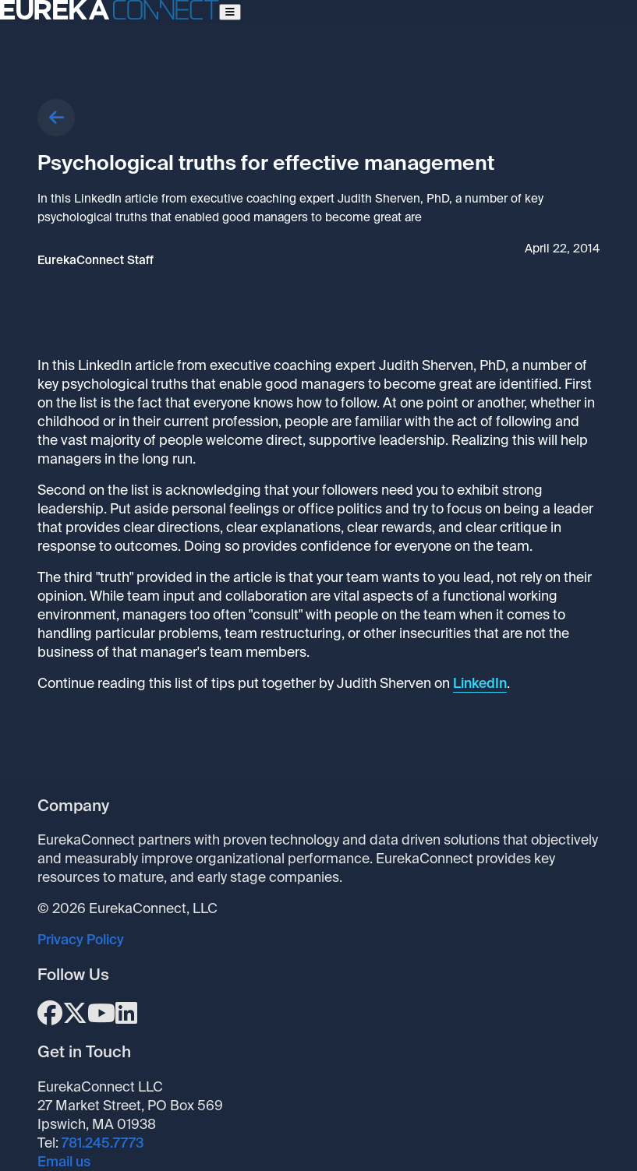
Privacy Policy (80, 939)
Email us (63, 1161)
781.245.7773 (103, 1143)
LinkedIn (480, 683)
